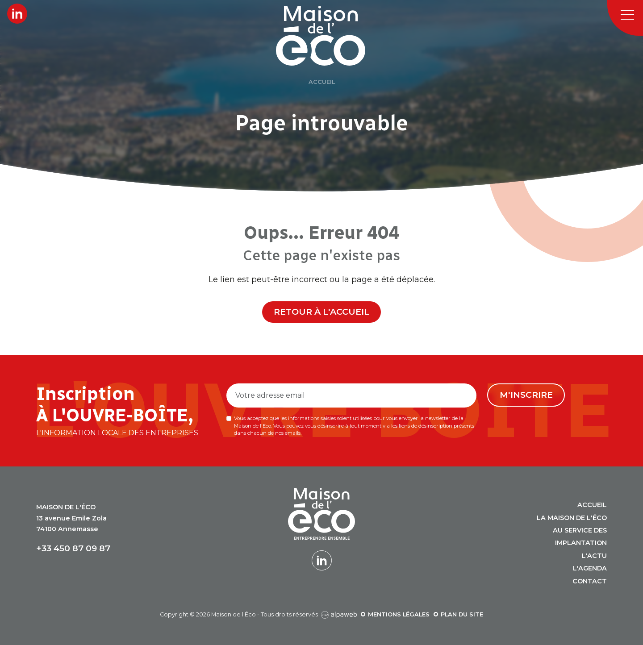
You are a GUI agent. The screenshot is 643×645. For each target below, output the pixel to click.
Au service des (580, 530)
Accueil (592, 505)
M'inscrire (526, 394)
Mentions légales (399, 614)
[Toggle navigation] (625, 18)
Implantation (581, 543)
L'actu (594, 556)
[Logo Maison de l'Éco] (332, 36)
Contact (589, 581)
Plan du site (462, 614)
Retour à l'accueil (321, 311)
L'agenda (590, 568)
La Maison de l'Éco (572, 518)
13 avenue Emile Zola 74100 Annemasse (71, 518)
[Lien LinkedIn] (17, 14)
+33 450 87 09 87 (73, 548)
